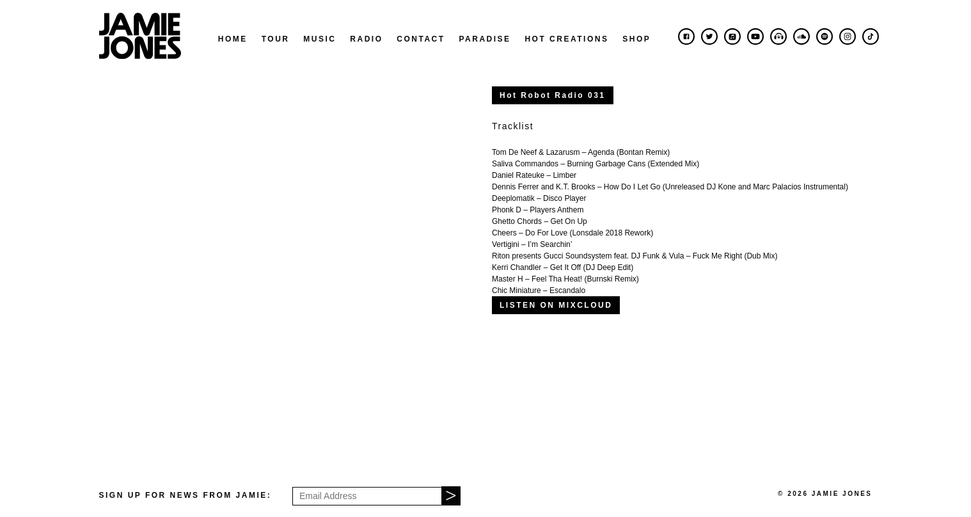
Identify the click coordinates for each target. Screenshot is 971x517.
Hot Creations (566, 39)
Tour (276, 39)
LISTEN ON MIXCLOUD (556, 305)
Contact (421, 39)
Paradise (484, 39)
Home (233, 39)
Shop (636, 39)
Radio (366, 39)
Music (319, 39)
